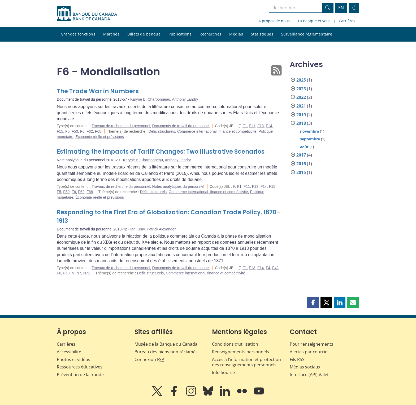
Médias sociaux (305, 367)
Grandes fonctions (78, 34)
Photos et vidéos (73, 359)
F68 (98, 131)
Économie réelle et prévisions (99, 137)
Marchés (111, 34)
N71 (86, 273)
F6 (82, 131)
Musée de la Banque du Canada (166, 344)
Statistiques (262, 34)
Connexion (149, 359)
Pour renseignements (311, 344)
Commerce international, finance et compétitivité (217, 131)
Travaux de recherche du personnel (121, 126)
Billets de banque (144, 34)
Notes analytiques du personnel (178, 186)
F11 (252, 126)
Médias (236, 34)
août (304, 146)
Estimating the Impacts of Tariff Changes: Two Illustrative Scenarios (161, 152)
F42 (275, 268)
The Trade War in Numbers (98, 91)
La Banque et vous (314, 20)
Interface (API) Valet (309, 374)
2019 (301, 115)
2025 (301, 80)
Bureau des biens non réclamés (166, 352)
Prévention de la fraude (80, 374)
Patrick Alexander (161, 229)
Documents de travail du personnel (181, 126)
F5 (67, 131)
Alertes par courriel (309, 352)
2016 (301, 164)
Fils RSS (297, 359)
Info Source (223, 372)
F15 (60, 131)
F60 (66, 273)
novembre (309, 131)
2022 (301, 97)
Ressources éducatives (79, 367)
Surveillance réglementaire (306, 34)
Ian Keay (137, 229)
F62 (89, 131)
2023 (301, 89)
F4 (268, 268)
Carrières (347, 20)
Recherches (210, 34)
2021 (301, 106)
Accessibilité (69, 352)
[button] (313, 302)
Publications (180, 34)
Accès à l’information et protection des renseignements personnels (246, 362)
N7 (78, 273)
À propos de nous (274, 20)
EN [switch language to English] (341, 8)
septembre (310, 138)
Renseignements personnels (240, 352)
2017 (301, 155)
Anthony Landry (185, 99)
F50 (75, 131)
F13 (260, 126)
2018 (301, 123)
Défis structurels (162, 131)
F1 (244, 126)
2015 (301, 172)
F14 (269, 126)
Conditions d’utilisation (235, 344)
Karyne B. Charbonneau (150, 99)
